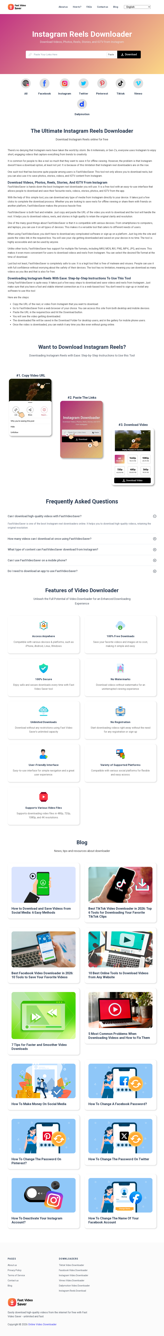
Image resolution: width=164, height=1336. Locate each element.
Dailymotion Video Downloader (74, 1285)
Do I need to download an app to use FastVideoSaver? (43, 571)
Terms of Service (16, 1275)
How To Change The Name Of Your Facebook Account (113, 1220)
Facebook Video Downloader (73, 1270)
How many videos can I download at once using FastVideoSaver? (49, 538)
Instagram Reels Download (72, 1290)
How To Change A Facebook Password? (117, 1104)
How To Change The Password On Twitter (118, 1159)
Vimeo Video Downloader (71, 1280)
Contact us (13, 1280)
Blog (10, 1285)
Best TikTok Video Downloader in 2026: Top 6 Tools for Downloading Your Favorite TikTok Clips (120, 912)
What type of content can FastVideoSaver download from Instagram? (53, 549)
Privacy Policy (14, 1270)
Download (129, 54)
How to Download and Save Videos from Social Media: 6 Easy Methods (41, 910)
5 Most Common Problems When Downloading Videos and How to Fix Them (119, 1036)
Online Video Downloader (42, 1324)
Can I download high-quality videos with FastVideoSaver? (45, 516)
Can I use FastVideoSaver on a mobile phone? (37, 560)
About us (12, 1265)
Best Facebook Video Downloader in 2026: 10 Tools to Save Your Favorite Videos (42, 975)
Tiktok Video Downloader (71, 1265)
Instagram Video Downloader (73, 1275)
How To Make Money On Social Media (39, 1104)
